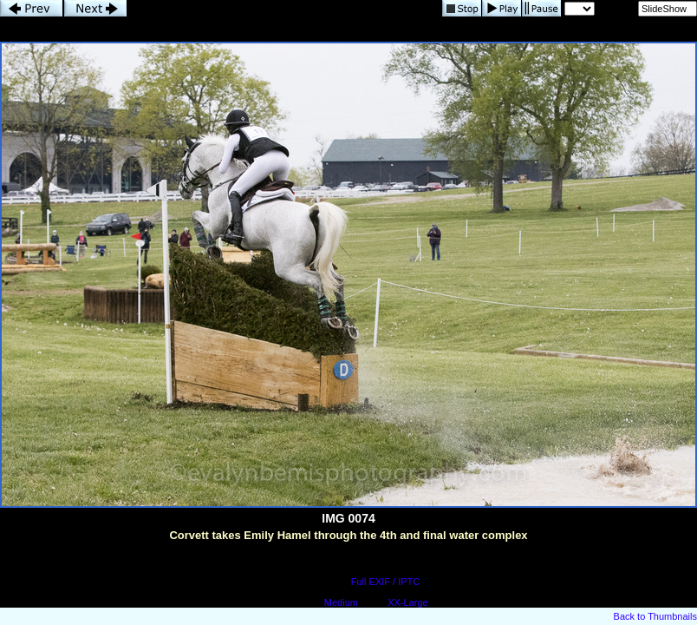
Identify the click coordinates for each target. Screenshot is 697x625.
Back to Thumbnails (655, 616)
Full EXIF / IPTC (385, 581)
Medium (341, 602)
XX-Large (407, 602)
